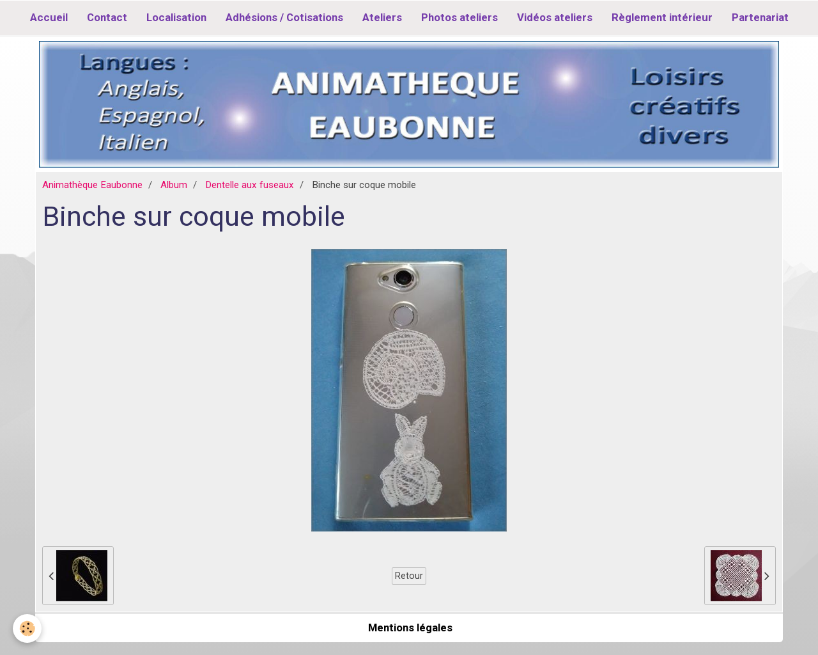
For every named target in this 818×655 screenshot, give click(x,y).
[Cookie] (27, 628)
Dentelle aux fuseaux (249, 185)
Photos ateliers (459, 17)
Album (173, 185)
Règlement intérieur (662, 17)
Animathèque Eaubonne (92, 185)
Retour (409, 576)
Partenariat (760, 17)
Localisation (176, 17)
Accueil (49, 17)
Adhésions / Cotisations (284, 17)
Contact (107, 17)
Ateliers (382, 17)
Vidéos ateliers (554, 17)
